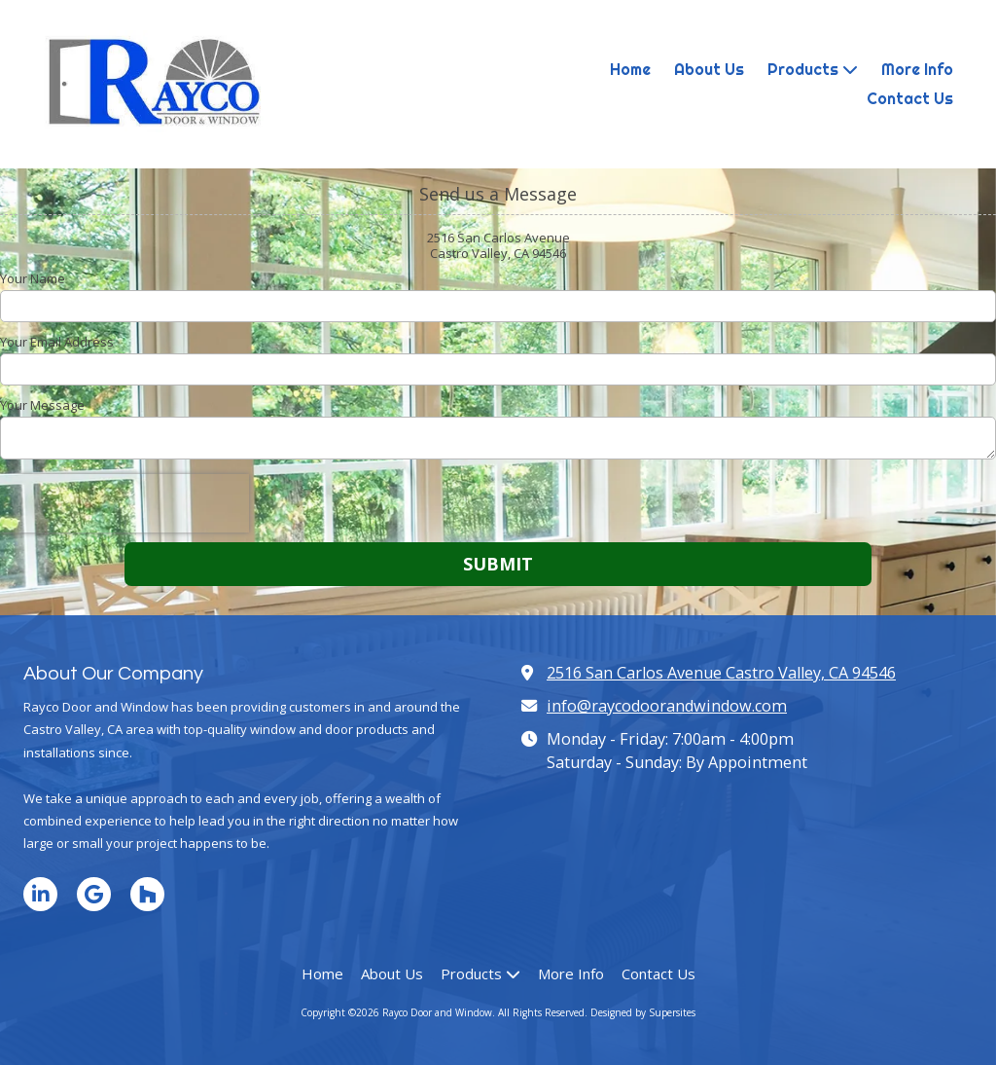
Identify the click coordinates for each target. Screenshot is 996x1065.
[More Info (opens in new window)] (917, 70)
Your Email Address (57, 341)
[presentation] (124, 503)
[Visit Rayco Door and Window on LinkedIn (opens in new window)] (40, 894)
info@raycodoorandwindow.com (667, 705)
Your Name (32, 278)
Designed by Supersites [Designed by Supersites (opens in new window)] (642, 1012)
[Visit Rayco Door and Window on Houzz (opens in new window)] (147, 894)
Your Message (42, 405)
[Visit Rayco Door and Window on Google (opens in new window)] (94, 894)
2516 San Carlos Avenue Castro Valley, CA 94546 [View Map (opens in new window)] (721, 672)
